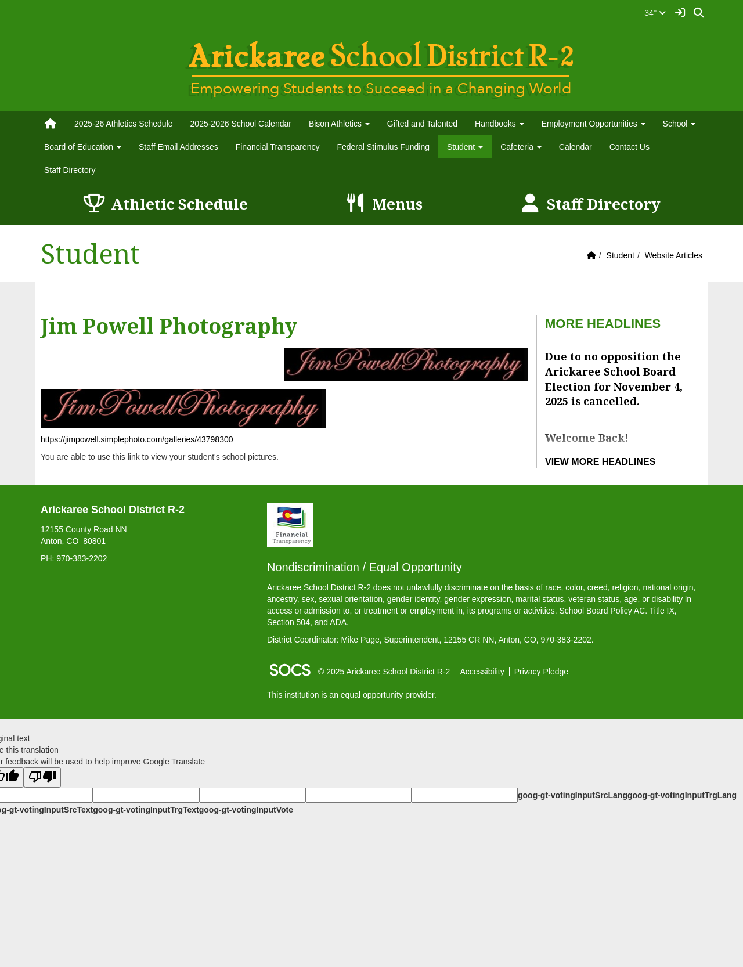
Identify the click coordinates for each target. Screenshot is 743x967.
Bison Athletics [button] (339, 123)
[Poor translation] (42, 777)
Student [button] (465, 146)
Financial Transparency (278, 146)
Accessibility (482, 671)
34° (655, 12)
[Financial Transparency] (290, 524)
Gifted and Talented (422, 123)
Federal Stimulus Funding (383, 146)
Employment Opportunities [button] (593, 123)
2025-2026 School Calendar (240, 123)
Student (620, 255)
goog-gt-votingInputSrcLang (572, 795)
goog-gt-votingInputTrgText (146, 809)
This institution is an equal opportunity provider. (352, 694)
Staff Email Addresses (178, 146)
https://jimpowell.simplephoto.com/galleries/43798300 (137, 439)
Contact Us (629, 146)
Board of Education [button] (82, 146)
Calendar (575, 146)
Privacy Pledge (541, 671)
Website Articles (673, 255)
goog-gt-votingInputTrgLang (682, 795)
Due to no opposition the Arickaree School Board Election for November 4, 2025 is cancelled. (614, 378)
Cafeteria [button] (521, 146)
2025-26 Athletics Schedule (123, 123)
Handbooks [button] (499, 123)
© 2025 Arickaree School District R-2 (384, 671)
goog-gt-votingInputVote (246, 809)
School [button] (679, 123)
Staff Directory (69, 170)
